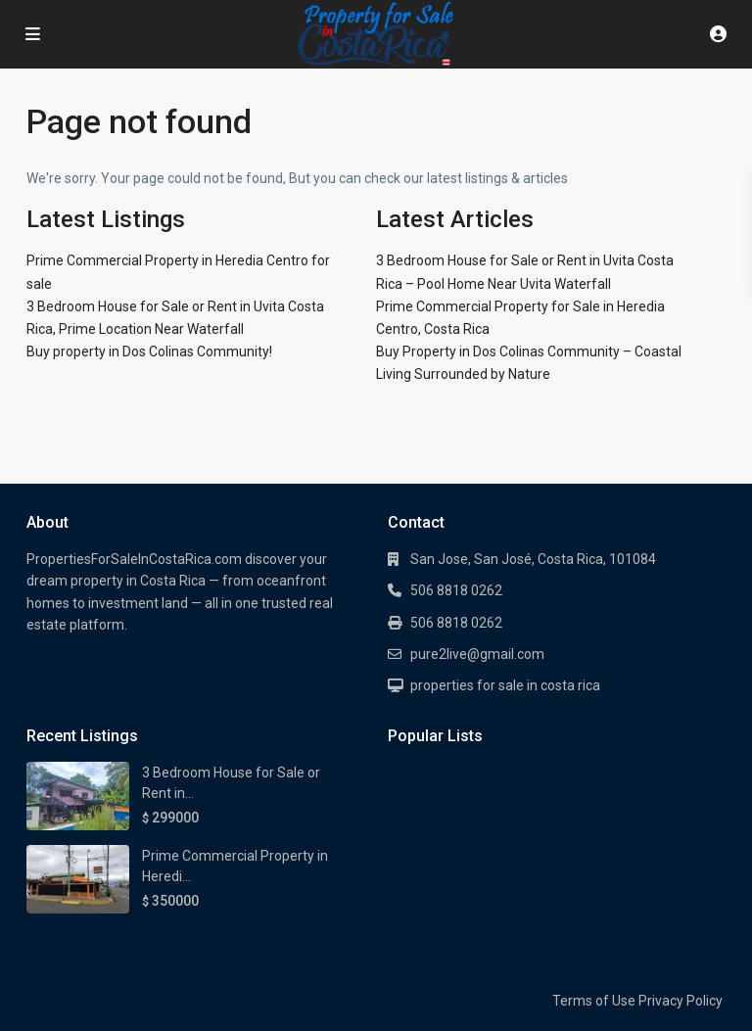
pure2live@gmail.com (477, 654)
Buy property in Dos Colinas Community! (149, 351)
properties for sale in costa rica (505, 685)
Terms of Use (593, 1000)
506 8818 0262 (456, 590)
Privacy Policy (680, 1000)
